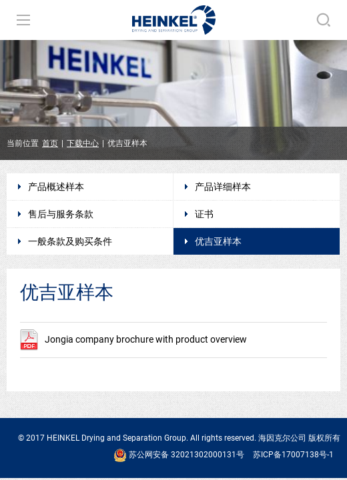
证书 (204, 214)
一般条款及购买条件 (70, 241)
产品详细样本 (223, 186)
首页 (50, 143)
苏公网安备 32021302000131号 (178, 455)
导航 (23, 20)
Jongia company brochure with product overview (133, 339)
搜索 (323, 20)
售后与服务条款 (60, 214)
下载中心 (83, 143)
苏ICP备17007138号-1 (293, 454)
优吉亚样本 (218, 241)
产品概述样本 (56, 186)
